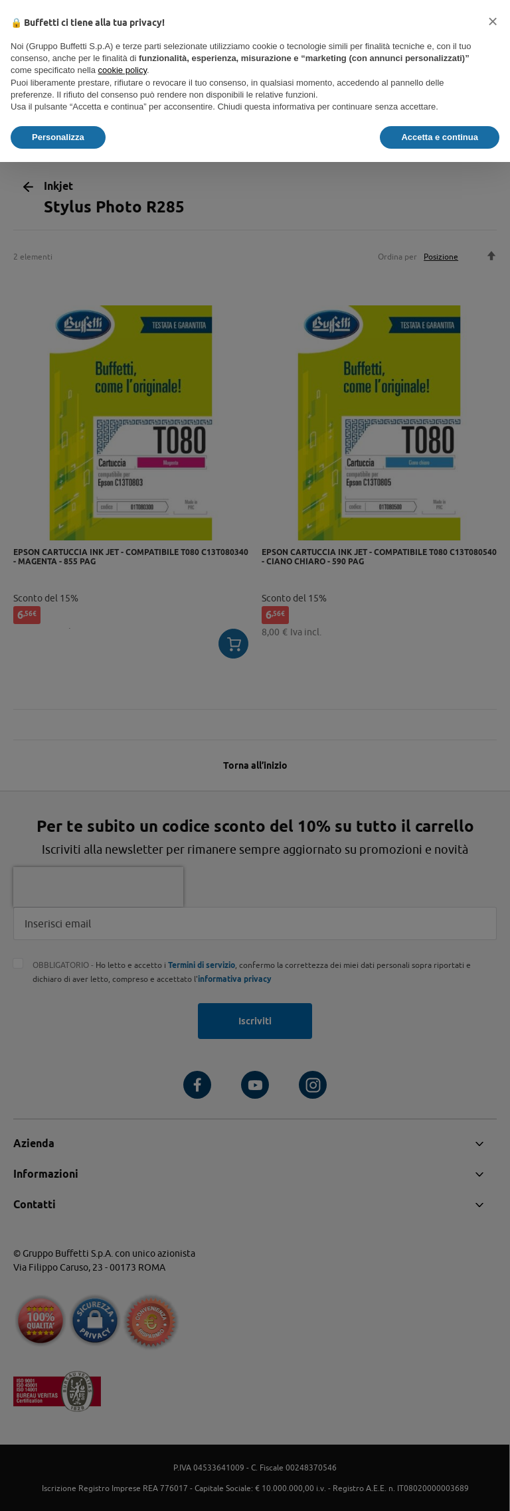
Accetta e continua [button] (439, 137)
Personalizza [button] (58, 137)
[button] (492, 21)
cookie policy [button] (122, 70)
